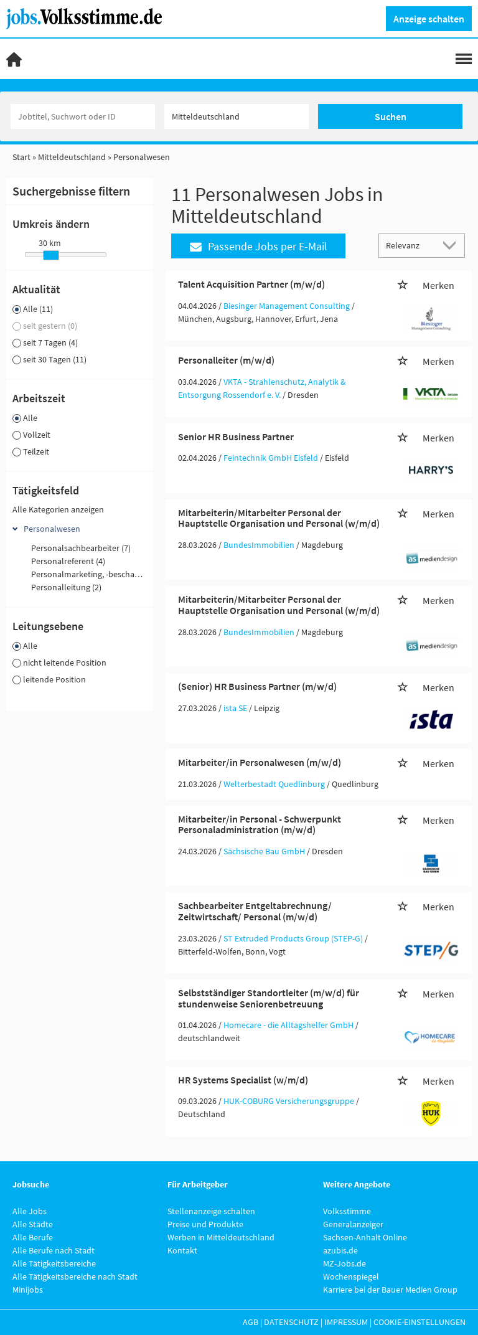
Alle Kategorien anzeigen (58, 509)
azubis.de (340, 1250)
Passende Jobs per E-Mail (258, 246)
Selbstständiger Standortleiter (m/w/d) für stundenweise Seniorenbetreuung (268, 998)
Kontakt (182, 1250)
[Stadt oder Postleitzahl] (236, 116)
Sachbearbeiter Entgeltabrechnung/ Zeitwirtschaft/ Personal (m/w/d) (255, 911)
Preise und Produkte (205, 1224)
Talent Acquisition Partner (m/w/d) (251, 284)
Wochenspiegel (351, 1276)
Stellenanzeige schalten (211, 1211)
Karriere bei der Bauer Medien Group (390, 1289)
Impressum (346, 1322)
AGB (250, 1322)
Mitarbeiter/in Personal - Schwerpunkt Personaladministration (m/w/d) (259, 824)
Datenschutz (291, 1322)
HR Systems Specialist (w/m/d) (243, 1079)
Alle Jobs (29, 1211)
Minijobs (27, 1289)
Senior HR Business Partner (236, 436)
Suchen (390, 116)
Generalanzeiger (353, 1224)
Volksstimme (347, 1211)
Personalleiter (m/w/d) (226, 360)
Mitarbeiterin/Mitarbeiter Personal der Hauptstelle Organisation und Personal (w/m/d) (279, 518)
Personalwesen (52, 528)
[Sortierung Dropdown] (451, 245)
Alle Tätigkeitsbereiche (54, 1263)
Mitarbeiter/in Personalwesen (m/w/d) (259, 762)
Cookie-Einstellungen (419, 1322)
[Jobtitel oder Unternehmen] (83, 116)
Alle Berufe (32, 1237)
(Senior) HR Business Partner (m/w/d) (257, 686)
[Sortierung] (409, 245)
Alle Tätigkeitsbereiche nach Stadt (75, 1276)
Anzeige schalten (428, 18)
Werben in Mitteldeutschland (220, 1237)
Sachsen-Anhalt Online (365, 1237)
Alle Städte (32, 1224)
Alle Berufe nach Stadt (53, 1250)
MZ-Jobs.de (344, 1263)
